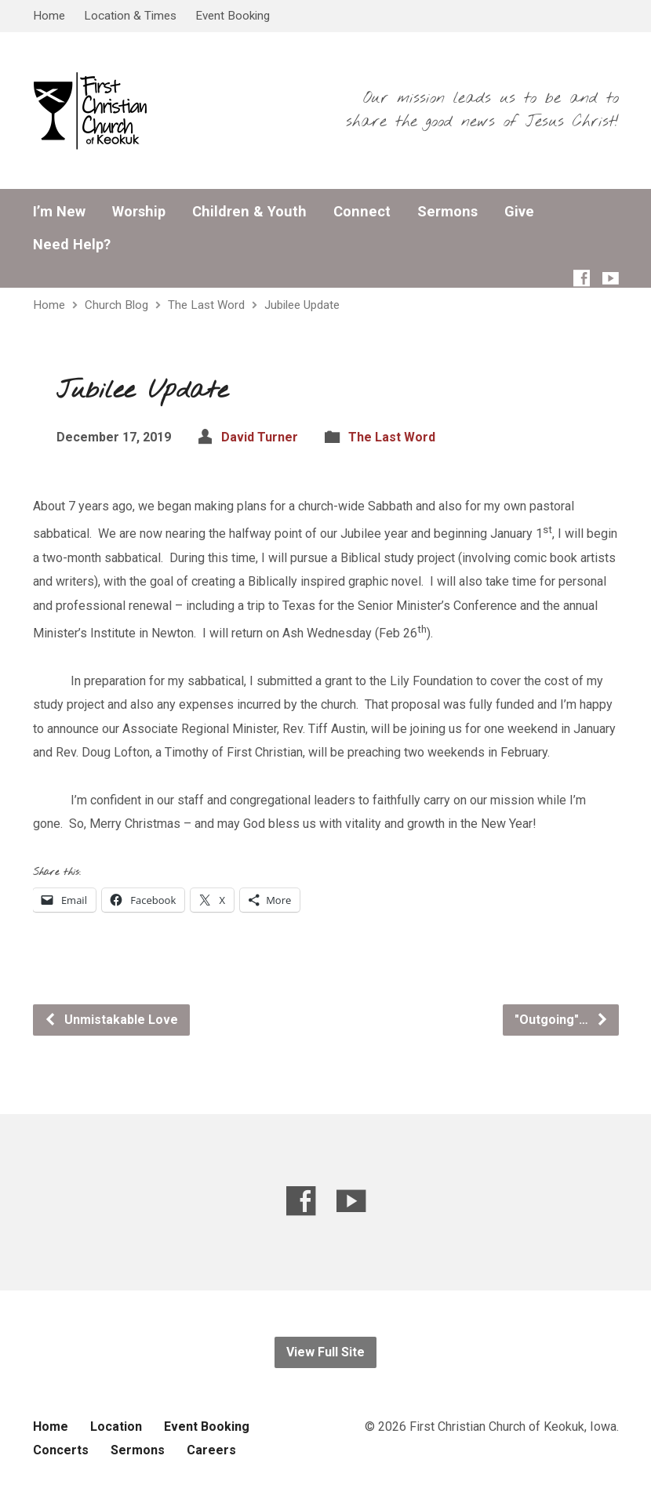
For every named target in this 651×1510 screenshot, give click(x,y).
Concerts (61, 1450)
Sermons (447, 212)
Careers (211, 1450)
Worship (138, 212)
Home (49, 16)
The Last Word (206, 305)
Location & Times (130, 16)
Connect (362, 212)
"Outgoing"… (562, 1019)
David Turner (259, 437)
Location (116, 1426)
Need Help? (72, 245)
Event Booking (232, 16)
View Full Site (325, 1352)
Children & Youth (249, 212)
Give (519, 212)
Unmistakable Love (111, 1019)
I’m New (59, 212)
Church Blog (116, 305)
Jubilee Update (302, 305)
